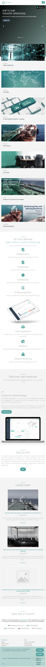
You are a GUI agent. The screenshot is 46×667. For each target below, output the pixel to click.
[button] (3, 26)
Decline (40, 654)
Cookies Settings (38, 659)
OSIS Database (8, 65)
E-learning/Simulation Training (13, 119)
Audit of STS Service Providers (13, 199)
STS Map (6, 92)
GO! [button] (23, 469)
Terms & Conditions (29, 642)
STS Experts (7, 2)
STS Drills (6, 173)
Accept (40, 650)
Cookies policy (38, 663)
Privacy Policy (28, 644)
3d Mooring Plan (8, 226)
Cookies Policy (28, 645)
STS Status (6, 146)
